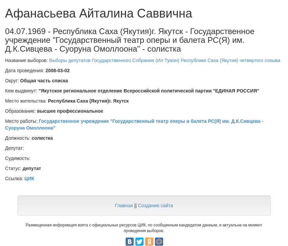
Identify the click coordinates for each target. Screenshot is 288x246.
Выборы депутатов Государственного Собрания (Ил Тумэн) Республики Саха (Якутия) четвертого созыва (164, 60)
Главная (124, 205)
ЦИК (29, 178)
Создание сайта (155, 205)
